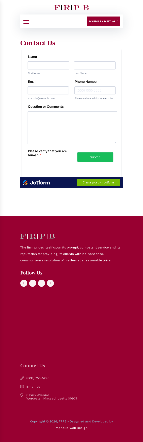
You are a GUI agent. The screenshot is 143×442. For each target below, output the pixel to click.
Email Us (33, 388)
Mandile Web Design (72, 428)
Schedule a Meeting (101, 21)
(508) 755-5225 (37, 379)
